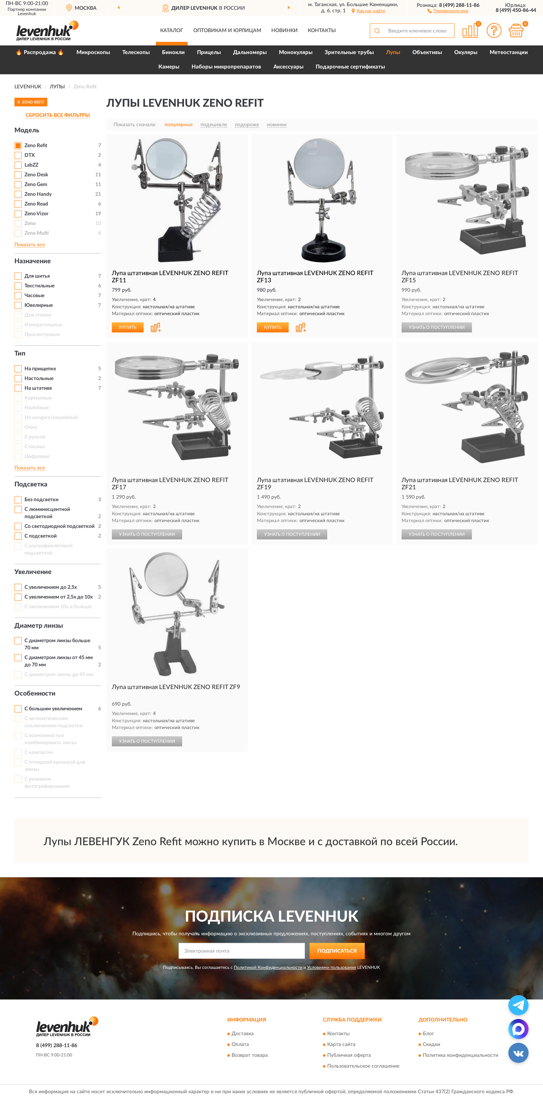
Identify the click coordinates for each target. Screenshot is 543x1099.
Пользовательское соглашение (363, 1066)
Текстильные (39, 285)
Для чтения (38, 315)
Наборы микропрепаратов (226, 67)
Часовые (34, 295)
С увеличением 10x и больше (58, 606)
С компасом (39, 752)
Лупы (393, 52)
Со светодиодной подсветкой (60, 526)
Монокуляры (295, 52)
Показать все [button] (29, 244)
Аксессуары (288, 67)
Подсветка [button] (30, 484)
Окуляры (465, 52)
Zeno (30, 223)
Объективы (427, 52)
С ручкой (35, 437)
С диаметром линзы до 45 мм (59, 674)
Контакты (322, 30)
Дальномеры (250, 52)
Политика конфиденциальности (460, 1055)
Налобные (37, 407)
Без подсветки (41, 499)
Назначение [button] (32, 261)
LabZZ (31, 165)
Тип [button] (19, 353)
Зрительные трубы (349, 52)
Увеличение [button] (33, 572)
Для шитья (37, 276)
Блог (428, 1034)
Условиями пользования (331, 967)
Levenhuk (27, 14)
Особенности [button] (35, 693)
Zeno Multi (37, 233)
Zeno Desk (36, 174)
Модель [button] (26, 130)
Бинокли (173, 52)
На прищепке (40, 368)
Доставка (243, 1034)
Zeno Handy (38, 194)
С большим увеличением (53, 708)
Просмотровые (42, 334)
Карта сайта (341, 1044)
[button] (448, 10)
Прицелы (209, 52)
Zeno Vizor (36, 213)
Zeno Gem (36, 184)
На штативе (38, 388)
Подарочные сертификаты (350, 67)
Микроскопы (93, 52)
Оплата (240, 1044)
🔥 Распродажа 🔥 (40, 52)
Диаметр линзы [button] (38, 626)
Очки (31, 427)
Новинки (284, 30)
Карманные (38, 398)
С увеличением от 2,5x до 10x (59, 597)
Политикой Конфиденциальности (268, 967)
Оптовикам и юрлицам (227, 30)
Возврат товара (250, 1055)
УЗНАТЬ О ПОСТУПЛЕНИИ (437, 327)
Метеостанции (509, 52)
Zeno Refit (36, 145)
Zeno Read (36, 204)
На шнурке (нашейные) (51, 417)
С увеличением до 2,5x (51, 587)
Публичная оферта (349, 1055)
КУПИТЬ (127, 327)
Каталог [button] (171, 30)
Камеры (168, 67)
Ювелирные (39, 305)
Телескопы (136, 52)
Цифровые (37, 456)
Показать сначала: (135, 124)
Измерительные (43, 324)
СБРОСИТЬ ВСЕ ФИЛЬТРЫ (58, 115)
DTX (30, 155)
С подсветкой (41, 536)
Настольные (39, 378)
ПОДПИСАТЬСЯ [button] (337, 951)
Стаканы (35, 446)
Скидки (431, 1044)
